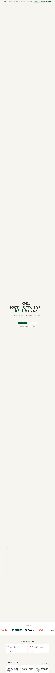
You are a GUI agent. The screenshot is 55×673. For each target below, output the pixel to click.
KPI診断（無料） (43, 1)
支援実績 (14, 1)
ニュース (24, 1)
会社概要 (28, 1)
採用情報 (31, 1)
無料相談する (48, 1)
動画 (21, 1)
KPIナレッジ (18, 1)
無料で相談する (22, 322)
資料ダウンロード (37, 1)
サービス (10, 1)
